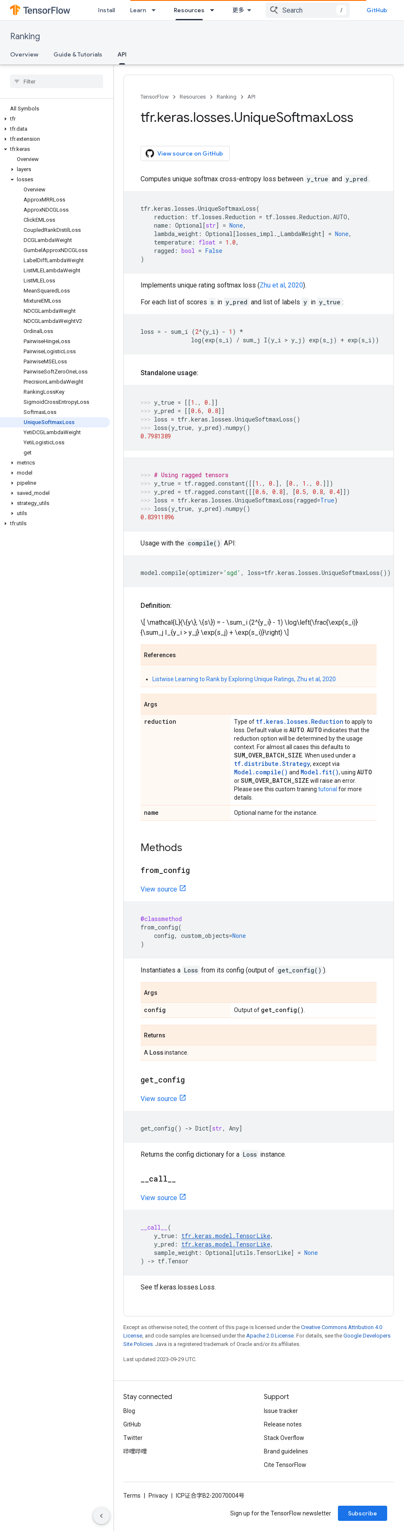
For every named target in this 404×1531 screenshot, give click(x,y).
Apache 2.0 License (270, 1335)
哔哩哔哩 (135, 1451)
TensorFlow (155, 97)
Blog (129, 1410)
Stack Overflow (284, 1437)
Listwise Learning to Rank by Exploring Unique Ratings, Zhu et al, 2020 (244, 679)
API (251, 97)
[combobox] (308, 10)
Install (106, 10)
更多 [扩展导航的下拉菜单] (238, 10)
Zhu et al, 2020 (281, 285)
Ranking (25, 36)
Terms (132, 1495)
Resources (193, 97)
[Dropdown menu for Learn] (156, 10)
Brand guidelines (286, 1451)
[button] (55, 119)
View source (159, 889)
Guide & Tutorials (77, 54)
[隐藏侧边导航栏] (101, 1515)
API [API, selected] (122, 54)
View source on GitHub (184, 153)
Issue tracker (281, 1410)
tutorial (327, 789)
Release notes (283, 1424)
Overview (24, 54)
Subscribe (362, 1513)
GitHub (377, 10)
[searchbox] (56, 81)
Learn (138, 10)
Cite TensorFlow (285, 1464)
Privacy (158, 1495)
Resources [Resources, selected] (189, 10)
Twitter (133, 1437)
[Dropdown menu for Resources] (215, 10)
